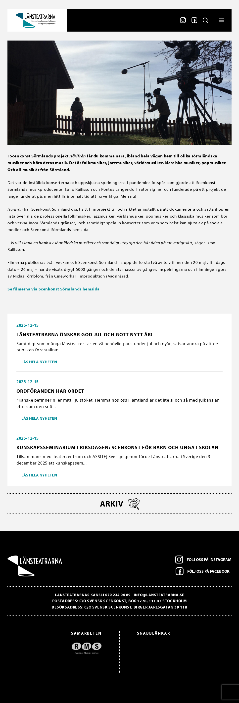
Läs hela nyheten (39, 361)
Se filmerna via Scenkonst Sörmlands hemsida (53, 288)
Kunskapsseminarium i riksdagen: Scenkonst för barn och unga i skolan (117, 447)
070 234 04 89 (118, 594)
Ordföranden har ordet (50, 391)
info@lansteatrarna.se (159, 594)
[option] (56, 648)
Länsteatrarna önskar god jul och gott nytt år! (84, 334)
